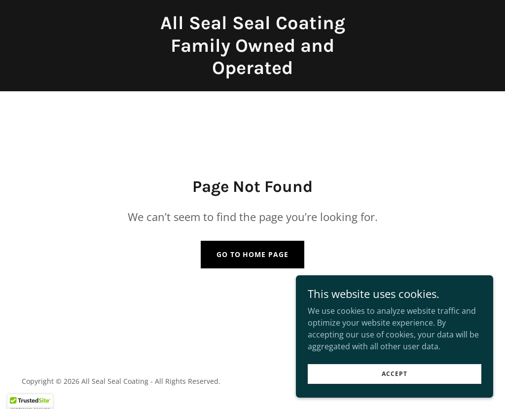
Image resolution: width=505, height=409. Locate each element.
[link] (252, 71)
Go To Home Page (252, 254)
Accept (394, 374)
